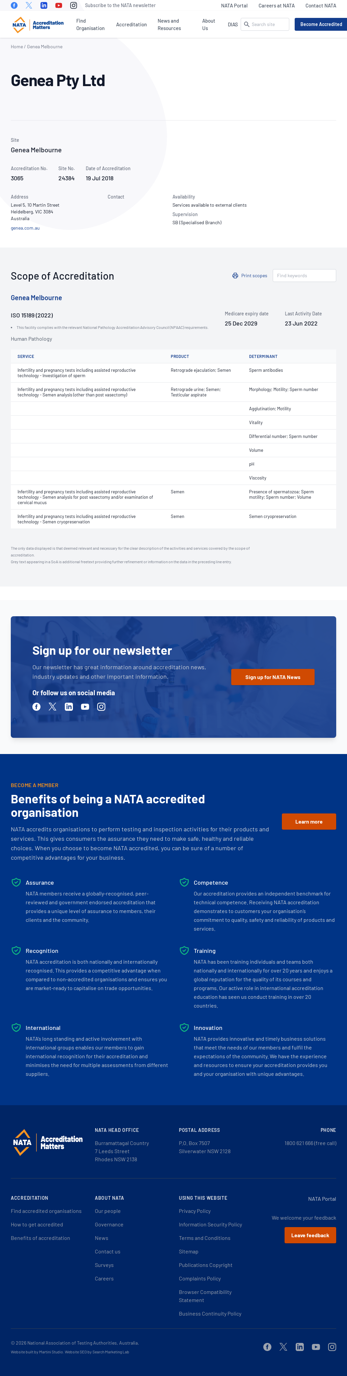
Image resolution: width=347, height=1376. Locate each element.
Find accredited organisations (46, 1211)
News (101, 1238)
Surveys (104, 1265)
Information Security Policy (210, 1224)
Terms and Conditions (205, 1238)
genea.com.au (25, 228)
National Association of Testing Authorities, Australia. (83, 1343)
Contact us (108, 1251)
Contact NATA (320, 5)
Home (17, 46)
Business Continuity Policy (210, 1313)
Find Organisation (90, 24)
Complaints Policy (200, 1278)
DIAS (233, 24)
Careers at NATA (277, 5)
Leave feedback (310, 1235)
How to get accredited (37, 1224)
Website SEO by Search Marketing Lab (97, 1351)
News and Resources (169, 24)
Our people (108, 1211)
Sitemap (188, 1251)
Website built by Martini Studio (37, 1351)
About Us (208, 24)
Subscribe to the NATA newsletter (120, 5)
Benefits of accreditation (40, 1238)
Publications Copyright (206, 1265)
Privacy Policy (195, 1211)
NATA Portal (234, 5)
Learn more (309, 821)
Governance (109, 1224)
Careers (104, 1278)
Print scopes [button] (254, 275)
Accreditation (131, 24)
